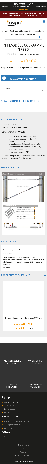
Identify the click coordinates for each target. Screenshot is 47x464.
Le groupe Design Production (12, 402)
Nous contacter (8, 428)
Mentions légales (23, 445)
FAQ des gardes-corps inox (12, 425)
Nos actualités (7, 412)
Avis (21, 55)
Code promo (7, 437)
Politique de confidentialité (23, 455)
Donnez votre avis (32, 55)
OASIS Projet (18, 461)
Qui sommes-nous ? (9, 405)
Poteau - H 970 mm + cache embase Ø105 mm (23, 318)
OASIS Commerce (28, 461)
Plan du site (23, 452)
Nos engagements (9, 409)
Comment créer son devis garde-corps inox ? (17, 421)
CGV (23, 448)
